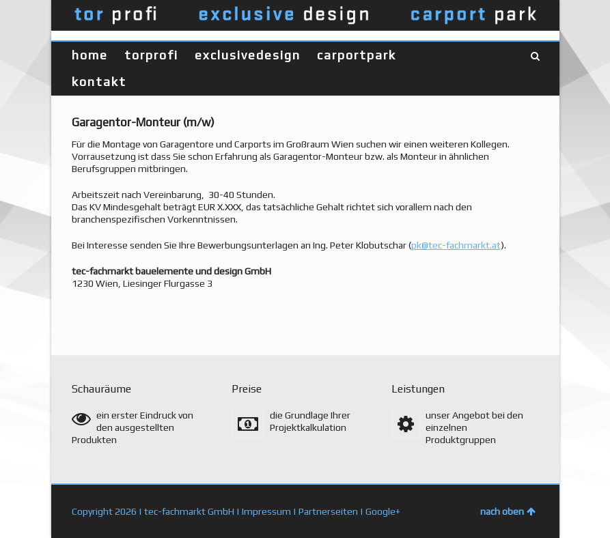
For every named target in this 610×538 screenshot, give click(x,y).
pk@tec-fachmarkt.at (456, 245)
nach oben (508, 511)
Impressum (266, 511)
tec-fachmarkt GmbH (189, 511)
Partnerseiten (328, 511)
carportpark (356, 55)
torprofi (151, 55)
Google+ (382, 511)
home (90, 55)
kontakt (99, 81)
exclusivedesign (248, 55)
